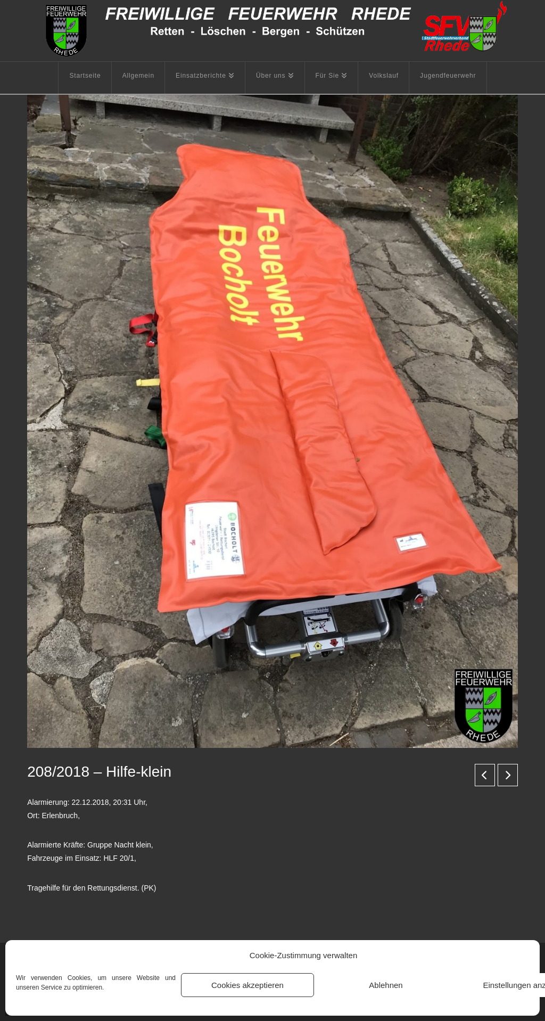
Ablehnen (385, 985)
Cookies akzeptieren (247, 985)
